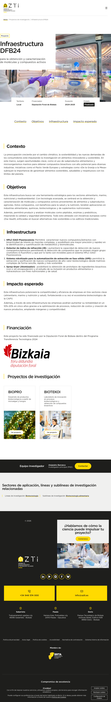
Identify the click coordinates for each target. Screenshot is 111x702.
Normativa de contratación (72, 640)
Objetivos (38, 121)
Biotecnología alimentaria (77, 496)
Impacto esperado (85, 121)
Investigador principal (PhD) (60, 466)
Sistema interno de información (97, 640)
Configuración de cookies (99, 697)
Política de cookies (40, 640)
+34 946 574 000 (29, 595)
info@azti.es (81, 595)
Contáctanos (83, 539)
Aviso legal (26, 640)
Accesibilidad (55, 640)
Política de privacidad (11, 640)
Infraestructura (58, 121)
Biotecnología (32, 496)
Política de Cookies (59, 697)
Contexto (20, 121)
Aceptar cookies (99, 688)
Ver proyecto (16, 432)
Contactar (83, 466)
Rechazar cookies (99, 692)
